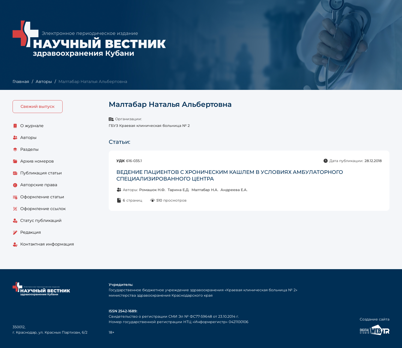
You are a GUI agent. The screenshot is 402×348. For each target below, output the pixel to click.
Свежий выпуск (38, 106)
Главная (21, 81)
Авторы (44, 81)
